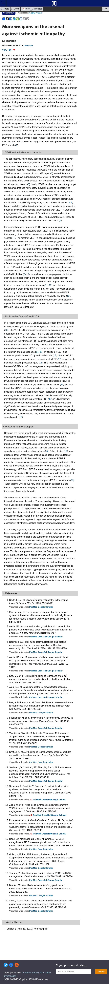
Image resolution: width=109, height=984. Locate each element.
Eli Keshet (9, 41)
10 (27, 274)
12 (50, 285)
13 (6, 330)
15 (41, 352)
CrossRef (42, 637)
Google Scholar (45, 607)
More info (29, 46)
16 (58, 355)
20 (46, 451)
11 (46, 285)
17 (59, 359)
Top (105, 8)
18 (40, 362)
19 (62, 384)
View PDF (8, 50)
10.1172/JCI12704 (35, 13)
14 (37, 352)
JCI (31, 800)
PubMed (33, 607)
